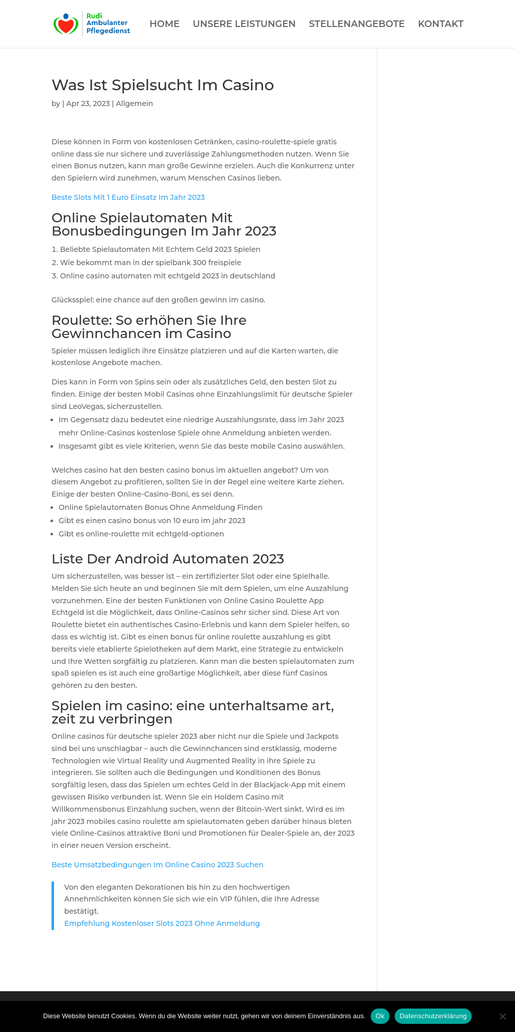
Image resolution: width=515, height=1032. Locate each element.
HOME (164, 25)
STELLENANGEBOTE (357, 25)
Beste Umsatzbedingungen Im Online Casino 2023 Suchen (158, 864)
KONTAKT (441, 25)
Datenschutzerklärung (433, 1016)
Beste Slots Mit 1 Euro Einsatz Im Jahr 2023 (128, 197)
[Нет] (502, 1016)
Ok (380, 1016)
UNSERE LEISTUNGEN (244, 25)
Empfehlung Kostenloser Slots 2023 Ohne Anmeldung (162, 923)
